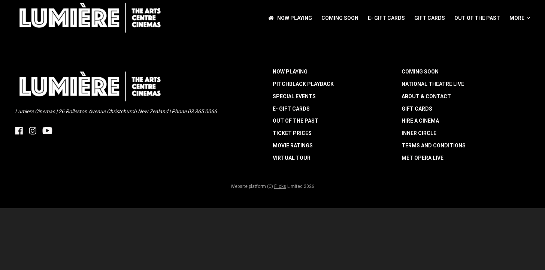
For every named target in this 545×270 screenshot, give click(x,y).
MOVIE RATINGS (293, 145)
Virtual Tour (292, 158)
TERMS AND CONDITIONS (434, 145)
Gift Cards (429, 18)
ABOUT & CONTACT (426, 96)
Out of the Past (477, 18)
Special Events (294, 96)
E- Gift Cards (386, 18)
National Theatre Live (433, 84)
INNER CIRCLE (419, 133)
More (519, 18)
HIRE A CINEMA (420, 121)
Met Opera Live (422, 158)
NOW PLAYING (290, 18)
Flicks (280, 186)
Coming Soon (339, 18)
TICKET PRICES (292, 133)
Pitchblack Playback (303, 84)
